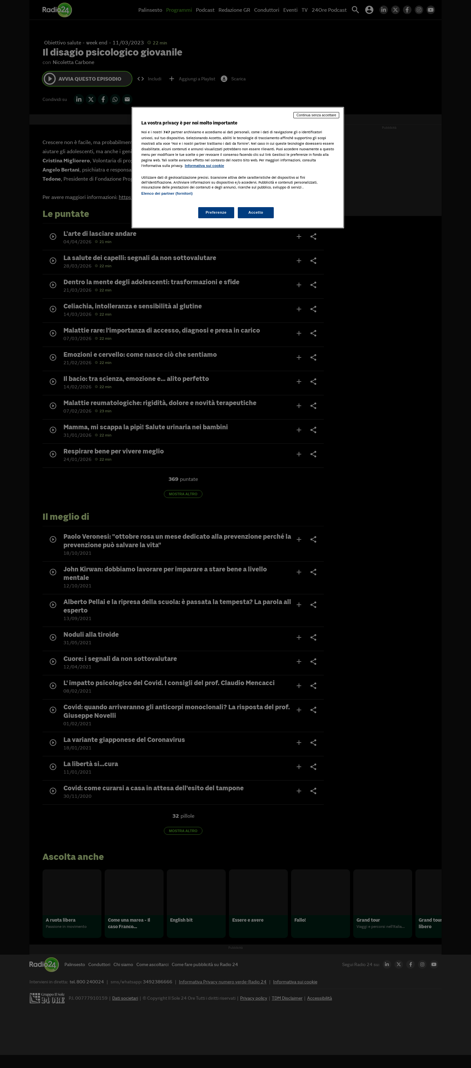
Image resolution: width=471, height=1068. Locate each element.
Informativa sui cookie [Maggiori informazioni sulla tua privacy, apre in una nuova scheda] (204, 166)
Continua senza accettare (316, 115)
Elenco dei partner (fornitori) (167, 193)
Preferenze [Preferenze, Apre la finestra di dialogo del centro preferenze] (216, 212)
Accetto (255, 212)
